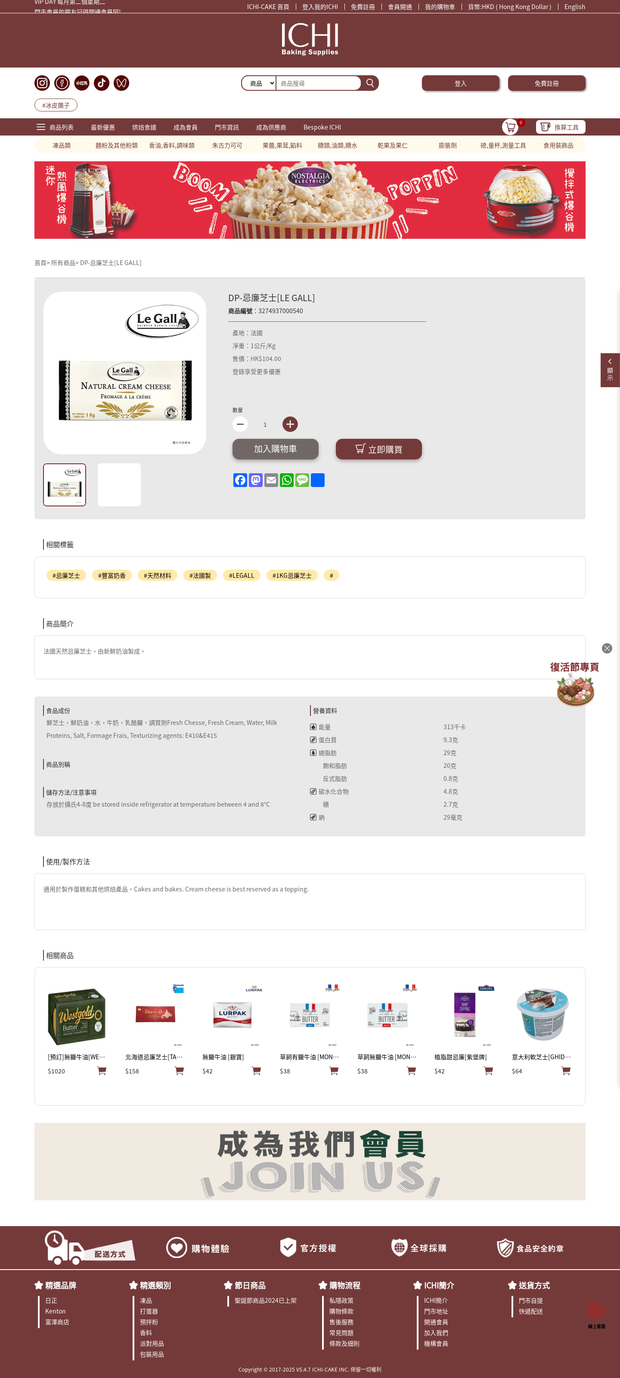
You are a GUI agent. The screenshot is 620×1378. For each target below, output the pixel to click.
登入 (461, 83)
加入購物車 (275, 448)
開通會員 (436, 1321)
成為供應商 (271, 127)
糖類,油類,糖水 (337, 145)
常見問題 (341, 1332)
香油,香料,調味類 (172, 145)
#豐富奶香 (112, 575)
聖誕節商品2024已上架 (266, 1300)
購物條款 (341, 1311)
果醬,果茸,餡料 (282, 145)
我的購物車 (440, 6)
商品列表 (62, 127)
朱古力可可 (227, 145)
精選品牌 (60, 1285)
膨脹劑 (448, 145)
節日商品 (250, 1285)
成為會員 (186, 127)
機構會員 (436, 1343)
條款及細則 (344, 1343)
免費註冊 (363, 6)
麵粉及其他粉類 (117, 145)
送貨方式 (534, 1285)
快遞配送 (531, 1311)
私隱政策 (341, 1300)
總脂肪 (323, 752)
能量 (320, 726)
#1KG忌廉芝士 (292, 575)
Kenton (55, 1311)
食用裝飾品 (558, 145)
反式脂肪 (328, 778)
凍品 (146, 1300)
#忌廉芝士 (66, 575)
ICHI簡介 (439, 1285)
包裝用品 (152, 1354)
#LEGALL (241, 575)
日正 (51, 1300)
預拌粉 (149, 1321)
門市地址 (436, 1311)
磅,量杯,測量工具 (503, 145)
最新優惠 (103, 127)
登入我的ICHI (320, 6)
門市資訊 (227, 127)
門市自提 (531, 1300)
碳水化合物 (329, 791)
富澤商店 (57, 1321)
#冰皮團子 (56, 105)
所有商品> (65, 262)
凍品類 (62, 145)
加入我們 (436, 1332)
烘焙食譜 (144, 127)
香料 (146, 1332)
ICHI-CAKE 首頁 (268, 6)
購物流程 (344, 1285)
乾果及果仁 (393, 145)
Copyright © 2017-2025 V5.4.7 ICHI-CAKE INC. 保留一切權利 (310, 1369)
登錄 (238, 371)
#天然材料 (157, 575)
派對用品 (152, 1343)
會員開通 (400, 6)
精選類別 (155, 1285)
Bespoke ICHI (322, 127)
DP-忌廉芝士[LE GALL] (111, 262)
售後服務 (341, 1321)
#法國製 (200, 575)
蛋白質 (323, 739)
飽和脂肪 (328, 765)
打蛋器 (149, 1311)
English (575, 6)
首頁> (42, 262)
